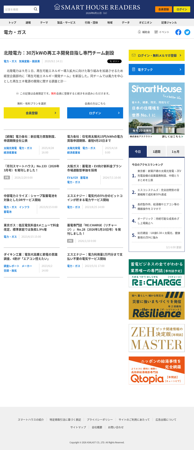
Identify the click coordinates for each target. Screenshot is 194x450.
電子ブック (142, 69)
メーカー (27, 266)
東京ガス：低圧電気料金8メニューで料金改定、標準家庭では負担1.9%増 (31, 227)
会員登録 (163, 9)
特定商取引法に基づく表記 (65, 419)
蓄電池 (84, 177)
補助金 (144, 32)
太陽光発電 (10, 148)
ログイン (182, 9)
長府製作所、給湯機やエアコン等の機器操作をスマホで (158, 206)
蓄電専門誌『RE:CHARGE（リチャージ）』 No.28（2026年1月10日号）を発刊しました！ (94, 229)
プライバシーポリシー (100, 419)
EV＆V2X (72, 177)
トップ (12, 22)
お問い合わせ (116, 427)
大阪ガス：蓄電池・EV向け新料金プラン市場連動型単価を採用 (94, 168)
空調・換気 (10, 270)
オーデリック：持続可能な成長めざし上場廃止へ (158, 221)
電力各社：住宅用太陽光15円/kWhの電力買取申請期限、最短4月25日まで (95, 138)
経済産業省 (10, 152)
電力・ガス (10, 61)
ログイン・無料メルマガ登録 (154, 55)
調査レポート (11, 266)
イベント (161, 32)
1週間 (156, 151)
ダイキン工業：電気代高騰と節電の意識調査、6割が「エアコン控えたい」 (30, 256)
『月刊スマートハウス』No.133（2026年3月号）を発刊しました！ (31, 168)
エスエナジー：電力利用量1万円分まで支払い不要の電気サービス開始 (95, 256)
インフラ (24, 207)
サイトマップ (78, 427)
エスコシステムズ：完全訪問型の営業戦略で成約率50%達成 (158, 192)
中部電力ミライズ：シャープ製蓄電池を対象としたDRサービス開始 (30, 197)
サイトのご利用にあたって (134, 419)
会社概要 (97, 427)
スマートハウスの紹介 (31, 419)
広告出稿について (166, 419)
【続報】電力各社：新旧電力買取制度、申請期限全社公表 (30, 138)
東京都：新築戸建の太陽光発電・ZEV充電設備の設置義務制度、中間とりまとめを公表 (159, 175)
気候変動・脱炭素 (29, 61)
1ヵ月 (175, 151)
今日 (138, 151)
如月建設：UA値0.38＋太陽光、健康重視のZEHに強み (158, 235)
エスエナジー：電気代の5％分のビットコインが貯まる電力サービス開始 (95, 197)
